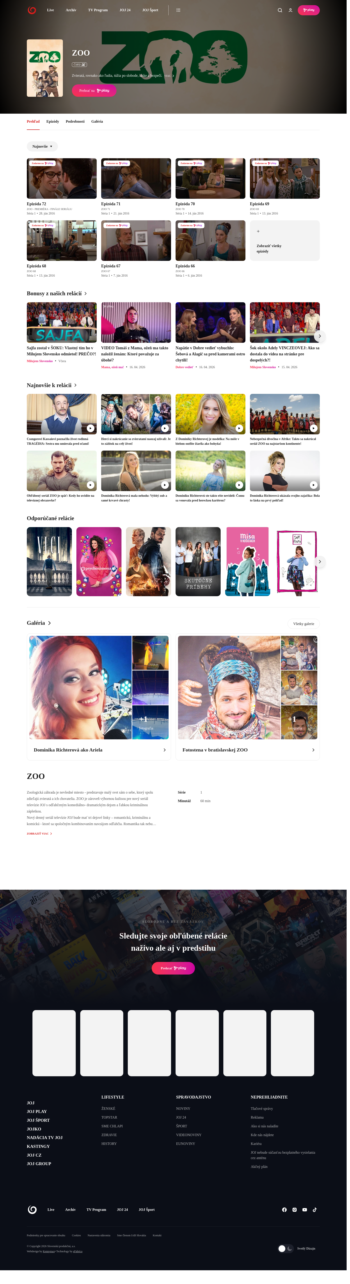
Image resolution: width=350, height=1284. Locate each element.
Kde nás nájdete (262, 1135)
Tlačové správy (262, 1108)
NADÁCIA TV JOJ (50, 1147)
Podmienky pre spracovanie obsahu (46, 1249)
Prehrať (173, 968)
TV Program (98, 10)
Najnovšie (42, 146)
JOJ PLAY (40, 1115)
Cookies (76, 1249)
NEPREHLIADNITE (269, 1097)
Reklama (257, 1117)
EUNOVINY (185, 1144)
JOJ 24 (124, 10)
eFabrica (77, 1265)
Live (50, 10)
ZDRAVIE (109, 1135)
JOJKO (36, 1136)
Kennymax (49, 1265)
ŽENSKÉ (108, 1108)
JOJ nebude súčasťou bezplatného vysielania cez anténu (283, 1155)
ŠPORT (181, 1126)
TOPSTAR (109, 1117)
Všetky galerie (303, 624)
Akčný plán (259, 1167)
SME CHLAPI (112, 1126)
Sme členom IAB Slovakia (131, 1249)
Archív (71, 10)
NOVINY (183, 1108)
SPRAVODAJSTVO (193, 1097)
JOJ (32, 1104)
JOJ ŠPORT (42, 1125)
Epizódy (52, 121)
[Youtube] (305, 1223)
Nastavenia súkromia (99, 1249)
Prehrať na (94, 91)
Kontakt (157, 1249)
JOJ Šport (150, 10)
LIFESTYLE (112, 1097)
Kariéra (256, 1144)
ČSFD (79, 64)
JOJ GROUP (43, 1179)
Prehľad (33, 121)
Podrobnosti (75, 121)
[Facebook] (284, 1223)
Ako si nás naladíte (264, 1126)
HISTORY (109, 1144)
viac (170, 75)
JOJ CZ (36, 1168)
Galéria (97, 121)
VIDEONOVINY (189, 1135)
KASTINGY (42, 1157)
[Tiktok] (315, 1223)
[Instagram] (294, 1223)
